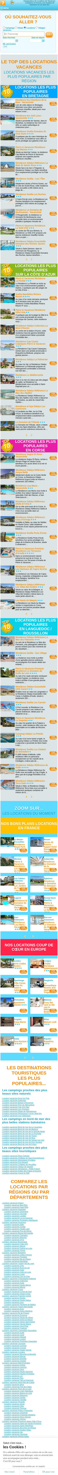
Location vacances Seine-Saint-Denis (19, 1322)
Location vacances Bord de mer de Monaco (20, 1129)
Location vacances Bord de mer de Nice (18, 1138)
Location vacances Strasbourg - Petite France (21, 1169)
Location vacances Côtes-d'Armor (18, 1255)
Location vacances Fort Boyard (15, 1162)
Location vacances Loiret (14, 1274)
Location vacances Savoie (15, 1454)
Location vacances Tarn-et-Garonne (19, 1380)
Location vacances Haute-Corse (17, 1294)
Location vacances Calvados (16, 1235)
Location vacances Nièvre (14, 1246)
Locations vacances (30, 1465)
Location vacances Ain (13, 1438)
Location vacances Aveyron (15, 1367)
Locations (30, 28)
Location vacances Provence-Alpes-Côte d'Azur (21, 1421)
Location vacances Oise (14, 1406)
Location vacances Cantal (14, 1227)
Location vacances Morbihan (16, 1261)
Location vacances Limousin (14, 1343)
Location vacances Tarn (14, 1378)
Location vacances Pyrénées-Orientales (20, 1341)
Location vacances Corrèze (15, 1345)
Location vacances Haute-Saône (17, 1300)
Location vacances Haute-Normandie (17, 1307)
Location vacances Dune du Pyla (15, 1098)
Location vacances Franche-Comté (16, 1296)
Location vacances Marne (14, 1287)
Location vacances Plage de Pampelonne (19, 1111)
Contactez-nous (31, 1460)
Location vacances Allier (14, 1224)
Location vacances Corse (12, 1289)
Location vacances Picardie (13, 1402)
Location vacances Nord (14, 1384)
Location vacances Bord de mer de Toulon (19, 1136)
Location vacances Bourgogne (14, 1242)
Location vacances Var (13, 1432)
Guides (29, 1467)
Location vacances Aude (14, 1333)
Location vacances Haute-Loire (17, 1229)
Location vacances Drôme (15, 1443)
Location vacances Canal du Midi (15, 1173)
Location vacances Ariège (14, 1365)
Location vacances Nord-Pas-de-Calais (18, 1382)
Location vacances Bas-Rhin (16, 1205)
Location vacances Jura (14, 1302)
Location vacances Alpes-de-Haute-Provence (22, 1423)
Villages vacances (46, 1465)
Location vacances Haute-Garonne (18, 1371)
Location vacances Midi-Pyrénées (16, 1363)
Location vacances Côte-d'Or (16, 1244)
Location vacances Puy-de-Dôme (17, 1231)
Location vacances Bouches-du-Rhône (20, 1428)
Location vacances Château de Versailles (19, 1164)
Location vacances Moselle (15, 1358)
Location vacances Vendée (15, 1400)
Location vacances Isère (14, 1447)
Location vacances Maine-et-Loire (18, 1393)
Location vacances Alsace (13, 1203)
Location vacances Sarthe (14, 1397)
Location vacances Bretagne (14, 1253)
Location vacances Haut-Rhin (16, 1207)
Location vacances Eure (14, 1309)
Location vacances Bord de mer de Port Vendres (22, 1142)
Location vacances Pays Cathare (15, 1156)
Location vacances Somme (15, 1408)
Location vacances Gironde (15, 1214)
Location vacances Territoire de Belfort (20, 1304)
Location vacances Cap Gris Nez (15, 1107)
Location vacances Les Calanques (16, 1116)
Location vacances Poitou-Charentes (17, 1410)
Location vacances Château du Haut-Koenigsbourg (23, 1158)
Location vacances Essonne (15, 1315)
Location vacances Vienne (15, 1419)
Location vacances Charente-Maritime (19, 1415)
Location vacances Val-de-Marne (17, 1324)
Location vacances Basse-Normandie (17, 1233)
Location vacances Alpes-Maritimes (18, 1425)
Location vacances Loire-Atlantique (18, 1391)
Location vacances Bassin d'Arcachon (17, 1103)
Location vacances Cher (14, 1265)
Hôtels (20, 28)
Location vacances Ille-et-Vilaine (17, 1259)
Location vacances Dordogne (16, 1211)
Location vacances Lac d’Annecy (15, 1109)
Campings (10, 28)
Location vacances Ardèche (15, 1441)
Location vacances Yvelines (15, 1328)
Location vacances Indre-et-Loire (17, 1272)
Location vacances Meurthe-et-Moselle (20, 1354)
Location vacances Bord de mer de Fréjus (19, 1144)
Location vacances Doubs (14, 1298)
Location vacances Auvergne (14, 1222)
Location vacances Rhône (14, 1451)
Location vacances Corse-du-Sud (17, 1291)
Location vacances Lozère (15, 1339)
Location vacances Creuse (15, 1348)
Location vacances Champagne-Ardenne (19, 1278)
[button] (6, 1469)
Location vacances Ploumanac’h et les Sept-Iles (22, 1114)
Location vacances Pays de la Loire (16, 1389)
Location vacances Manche (15, 1237)
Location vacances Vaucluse (15, 1434)
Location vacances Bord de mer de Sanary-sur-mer (23, 1140)
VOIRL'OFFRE (53, 103)
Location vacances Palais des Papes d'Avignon (21, 1171)
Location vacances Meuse (15, 1356)
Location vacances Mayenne (16, 1395)
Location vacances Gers (14, 1369)
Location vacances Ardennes (14, 1101)
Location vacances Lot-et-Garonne (18, 1218)
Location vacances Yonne (14, 1250)
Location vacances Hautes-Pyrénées (19, 1374)
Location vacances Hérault (15, 1337)
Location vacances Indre (14, 1270)
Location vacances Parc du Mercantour (18, 1105)
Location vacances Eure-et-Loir (17, 1268)
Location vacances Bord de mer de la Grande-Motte (23, 1131)
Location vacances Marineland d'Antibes (18, 1160)
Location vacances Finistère (15, 1257)
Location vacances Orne (14, 1240)
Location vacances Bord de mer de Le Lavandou (22, 1127)
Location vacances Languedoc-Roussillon (19, 1330)
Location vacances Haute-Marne (17, 1285)
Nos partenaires (46, 1460)
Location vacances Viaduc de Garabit (17, 1166)
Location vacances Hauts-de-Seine (18, 1317)
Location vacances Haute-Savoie (17, 1445)
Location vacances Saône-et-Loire (18, 1248)
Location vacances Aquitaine (14, 1209)
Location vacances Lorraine (13, 1352)
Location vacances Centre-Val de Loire (18, 1263)
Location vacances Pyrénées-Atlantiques (21, 1220)
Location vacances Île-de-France (15, 1313)
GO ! (49, 34)
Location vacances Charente (16, 1413)
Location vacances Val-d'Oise (16, 1326)
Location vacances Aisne (14, 1404)
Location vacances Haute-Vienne (17, 1350)
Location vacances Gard (14, 1335)
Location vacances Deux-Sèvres (17, 1417)
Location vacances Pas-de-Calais (18, 1387)
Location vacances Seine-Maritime (18, 1311)
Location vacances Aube (14, 1283)
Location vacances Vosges (15, 1361)
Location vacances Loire (14, 1449)
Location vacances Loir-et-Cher (17, 1276)
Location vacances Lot (13, 1376)
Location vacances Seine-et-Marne (18, 1320)
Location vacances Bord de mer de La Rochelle (21, 1134)
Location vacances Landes (15, 1216)
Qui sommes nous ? (13, 1460)
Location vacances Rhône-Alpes (15, 1436)
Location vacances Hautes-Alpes (17, 1430)
